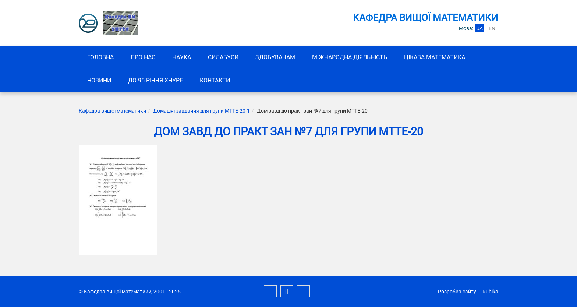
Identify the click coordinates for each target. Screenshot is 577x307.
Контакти (215, 80)
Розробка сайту (457, 291)
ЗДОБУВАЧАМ (275, 57)
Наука (181, 57)
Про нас (143, 57)
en (492, 28)
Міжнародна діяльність (349, 57)
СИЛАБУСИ (223, 57)
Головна (100, 57)
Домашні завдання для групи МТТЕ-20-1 (201, 111)
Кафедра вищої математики (112, 111)
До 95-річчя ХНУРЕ (155, 80)
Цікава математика (434, 57)
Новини (99, 80)
